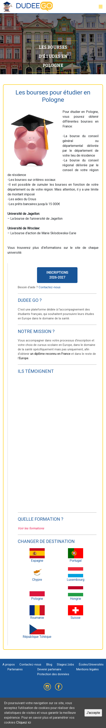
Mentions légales (87, 669)
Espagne (37, 555)
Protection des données (53, 674)
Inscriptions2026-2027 (57, 275)
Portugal (75, 555)
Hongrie (75, 593)
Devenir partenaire (49, 669)
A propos (8, 664)
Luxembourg (75, 574)
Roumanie (37, 612)
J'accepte (93, 713)
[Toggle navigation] (101, 6)
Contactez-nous (49, 287)
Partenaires (15, 669)
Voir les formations (31, 528)
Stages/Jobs (65, 664)
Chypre (37, 574)
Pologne (37, 593)
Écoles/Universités (91, 664)
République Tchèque (37, 631)
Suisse (75, 612)
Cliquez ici (23, 722)
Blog (49, 664)
